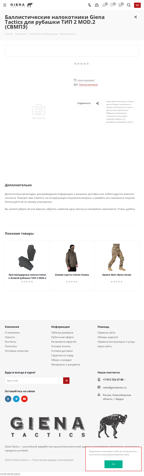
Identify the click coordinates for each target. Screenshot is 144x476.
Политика (11, 346)
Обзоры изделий (108, 337)
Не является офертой (63, 341)
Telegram (16, 399)
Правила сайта (106, 332)
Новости (10, 337)
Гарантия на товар (62, 355)
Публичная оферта (62, 337)
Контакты (10, 341)
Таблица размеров (62, 332)
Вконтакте (8, 399)
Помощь (103, 327)
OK (113, 464)
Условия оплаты (61, 346)
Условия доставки (62, 350)
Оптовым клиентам (16, 350)
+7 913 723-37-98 (113, 379)
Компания (12, 327)
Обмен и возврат (61, 360)
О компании (12, 332)
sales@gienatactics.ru (115, 387)
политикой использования (102, 454)
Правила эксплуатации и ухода (116, 341)
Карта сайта (104, 346)
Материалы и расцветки (65, 364)
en (137, 5)
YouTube (24, 399)
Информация (60, 327)
